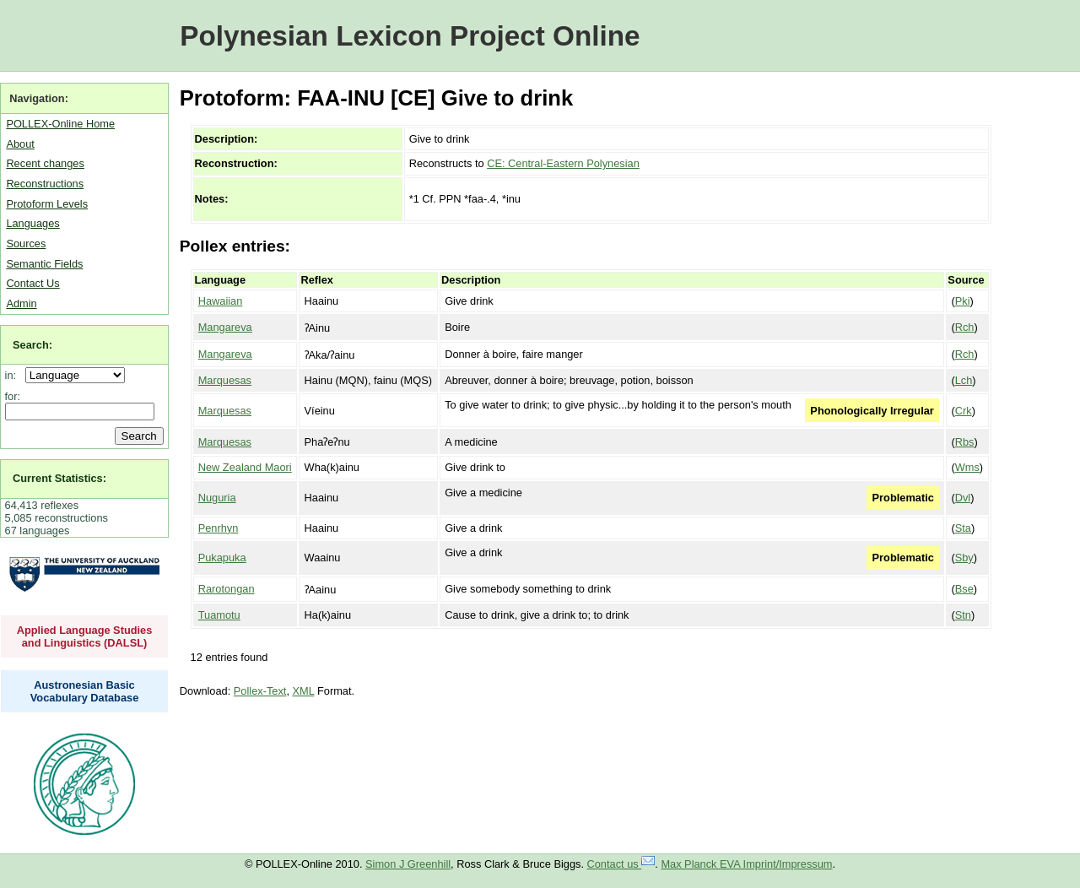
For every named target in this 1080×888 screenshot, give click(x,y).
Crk (963, 410)
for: (13, 396)
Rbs (965, 442)
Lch (964, 380)
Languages (32, 223)
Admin (21, 303)
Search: (32, 344)
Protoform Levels (47, 204)
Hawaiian (220, 301)
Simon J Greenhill (408, 864)
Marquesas (224, 380)
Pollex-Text (260, 691)
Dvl (962, 497)
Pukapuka (222, 557)
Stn (963, 615)
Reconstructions (45, 183)
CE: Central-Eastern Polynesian (563, 163)
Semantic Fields (44, 263)
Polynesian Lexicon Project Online (410, 35)
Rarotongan (226, 588)
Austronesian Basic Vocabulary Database (84, 691)
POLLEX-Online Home (60, 123)
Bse (964, 588)
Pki (962, 301)
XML (304, 691)
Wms (967, 467)
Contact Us (32, 283)
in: (14, 375)
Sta (963, 528)
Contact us (621, 864)
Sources (26, 243)
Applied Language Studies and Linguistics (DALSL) (85, 636)
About (20, 144)
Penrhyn (218, 528)
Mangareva (225, 327)
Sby (964, 557)
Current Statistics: (59, 478)
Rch (965, 327)
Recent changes (45, 163)
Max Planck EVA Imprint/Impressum (746, 864)
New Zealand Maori (245, 467)
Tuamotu (219, 615)
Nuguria (217, 497)
